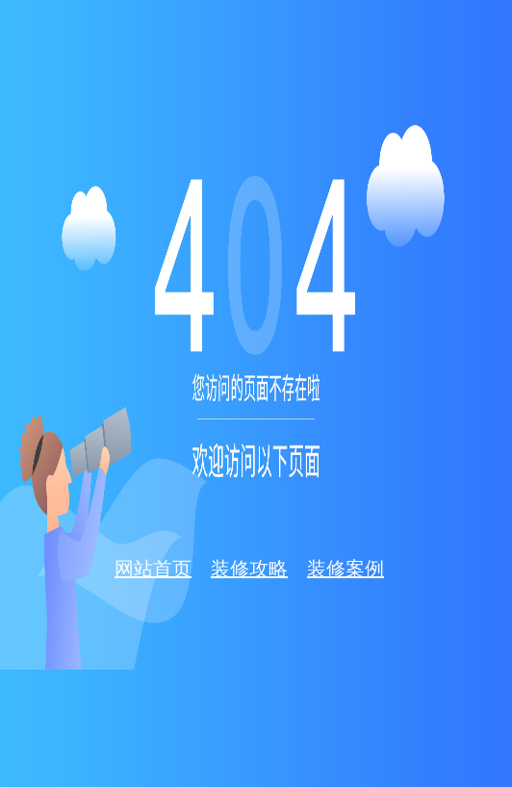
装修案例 (345, 568)
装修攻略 (249, 568)
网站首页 (153, 568)
